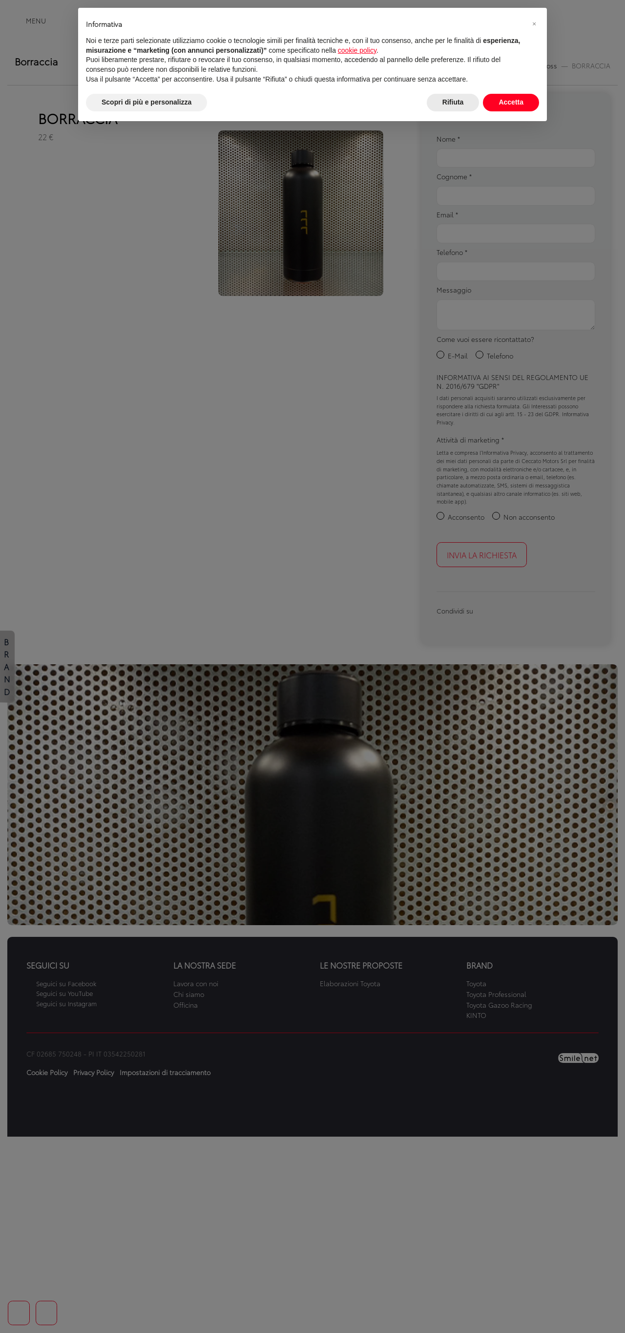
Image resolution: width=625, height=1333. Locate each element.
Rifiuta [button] (453, 102)
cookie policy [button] (357, 50)
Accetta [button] (511, 102)
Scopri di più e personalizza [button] (146, 102)
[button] (534, 23)
